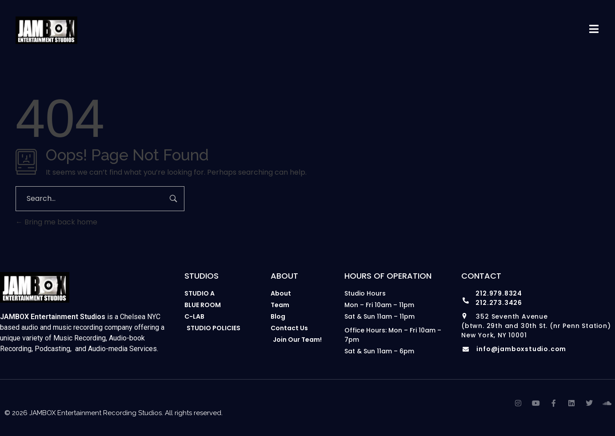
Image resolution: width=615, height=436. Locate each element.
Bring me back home (56, 222)
